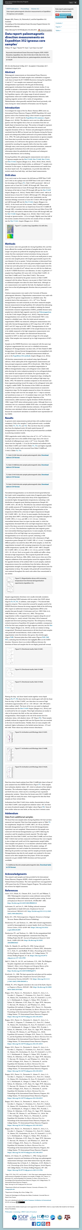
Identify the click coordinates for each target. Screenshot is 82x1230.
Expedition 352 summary (35, 118)
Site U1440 (37, 159)
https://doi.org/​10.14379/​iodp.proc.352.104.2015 (25, 1098)
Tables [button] (58, 30)
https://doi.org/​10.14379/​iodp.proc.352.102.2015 (25, 1017)
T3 (20, 426)
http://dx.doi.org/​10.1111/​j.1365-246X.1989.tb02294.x (29, 912)
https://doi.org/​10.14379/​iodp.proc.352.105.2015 (25, 1125)
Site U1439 (28, 159)
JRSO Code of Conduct (29, 1212)
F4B (11, 637)
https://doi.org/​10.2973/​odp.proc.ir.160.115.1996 (25, 1170)
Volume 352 (35, 9)
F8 (17, 699)
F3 (12, 602)
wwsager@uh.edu (10, 1189)
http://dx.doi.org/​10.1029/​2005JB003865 (25, 941)
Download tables (61, 17)
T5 (49, 822)
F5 (17, 602)
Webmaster (8, 1212)
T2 (17, 426)
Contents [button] (59, 23)
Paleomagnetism (45, 312)
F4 (14, 602)
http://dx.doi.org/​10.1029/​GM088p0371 (21, 971)
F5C (6, 640)
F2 (6, 497)
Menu (71, 2)
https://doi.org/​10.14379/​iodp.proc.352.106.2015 (25, 1152)
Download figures (65, 14)
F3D (43, 637)
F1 (24, 183)
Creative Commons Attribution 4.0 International (37, 1200)
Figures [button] (59, 27)
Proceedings (25, 9)
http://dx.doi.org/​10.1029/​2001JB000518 (22, 903)
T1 (14, 426)
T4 (25, 426)
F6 (12, 699)
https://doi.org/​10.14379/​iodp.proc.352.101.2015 (25, 1044)
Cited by (69, 17)
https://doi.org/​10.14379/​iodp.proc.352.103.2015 (25, 1071)
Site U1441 (46, 159)
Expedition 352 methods (22, 356)
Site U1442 (12, 162)
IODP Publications (13, 9)
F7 (14, 699)
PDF (57, 14)
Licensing (17, 1212)
